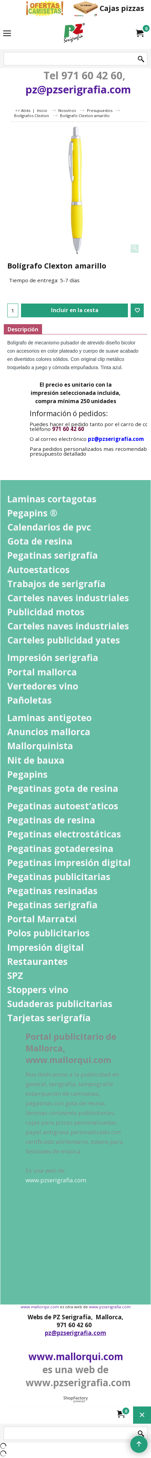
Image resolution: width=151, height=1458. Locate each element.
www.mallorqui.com (40, 1306)
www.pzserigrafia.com (110, 1306)
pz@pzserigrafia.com (78, 89)
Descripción (23, 329)
